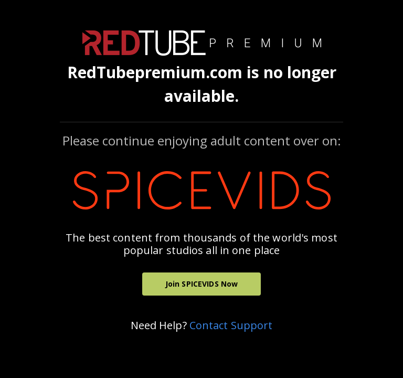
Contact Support (231, 325)
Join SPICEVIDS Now (201, 284)
